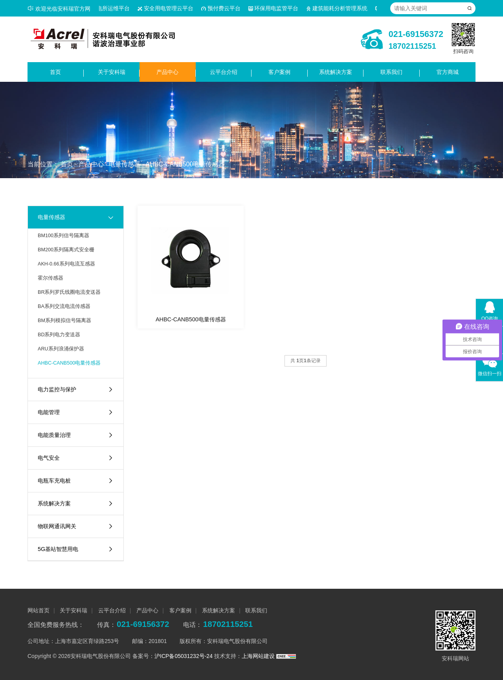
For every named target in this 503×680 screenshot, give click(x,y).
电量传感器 (124, 164)
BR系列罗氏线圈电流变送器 (69, 292)
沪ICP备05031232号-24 (183, 656)
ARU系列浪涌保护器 (61, 349)
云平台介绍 (223, 72)
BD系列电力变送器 (59, 334)
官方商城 (448, 72)
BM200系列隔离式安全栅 (66, 249)
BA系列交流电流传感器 (64, 306)
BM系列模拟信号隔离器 (64, 320)
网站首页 (39, 610)
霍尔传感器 (50, 278)
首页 (55, 72)
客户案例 (279, 72)
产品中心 (167, 72)
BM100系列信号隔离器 (63, 235)
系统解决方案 (335, 72)
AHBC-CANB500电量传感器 (184, 164)
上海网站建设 (259, 656)
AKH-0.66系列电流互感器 (66, 264)
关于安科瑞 (111, 72)
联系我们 (391, 72)
